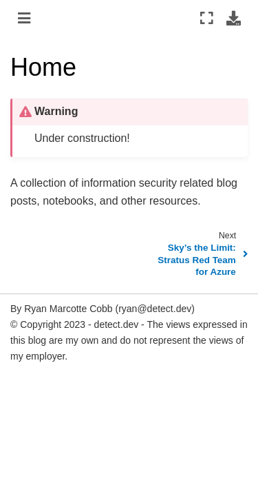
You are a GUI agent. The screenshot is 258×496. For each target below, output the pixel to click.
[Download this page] (233, 18)
